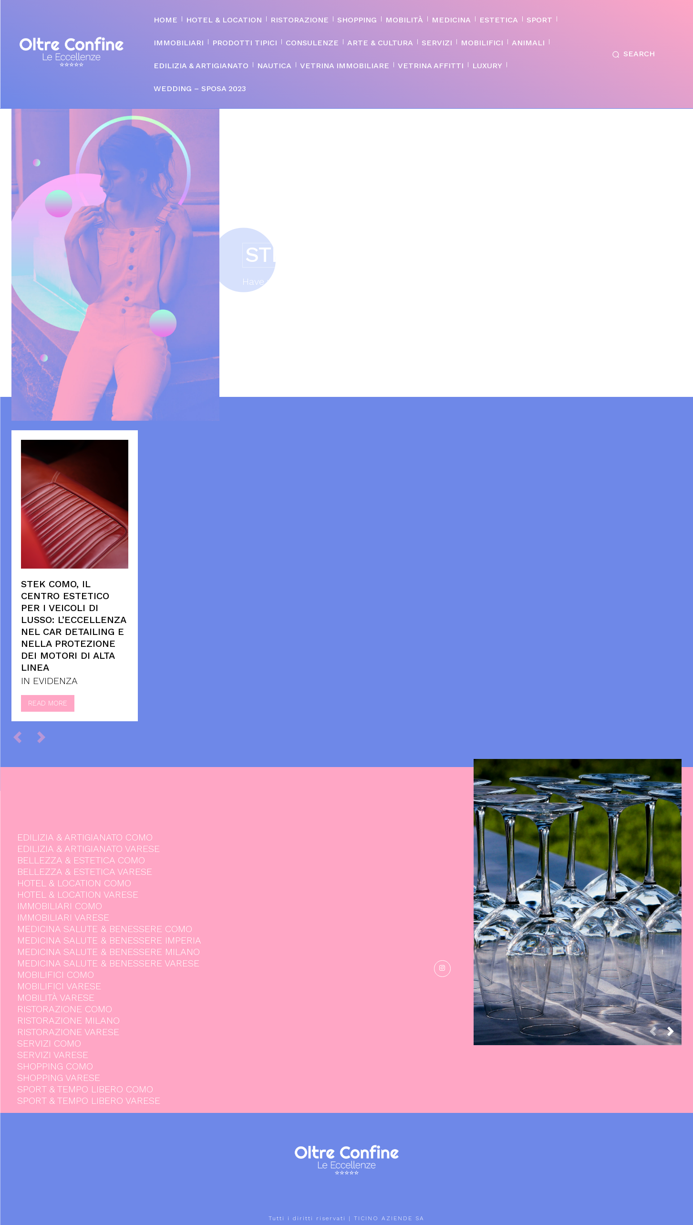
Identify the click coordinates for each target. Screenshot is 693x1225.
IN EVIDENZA (49, 680)
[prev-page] (21, 737)
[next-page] (674, 1034)
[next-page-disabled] (45, 737)
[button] (631, 54)
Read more (47, 703)
